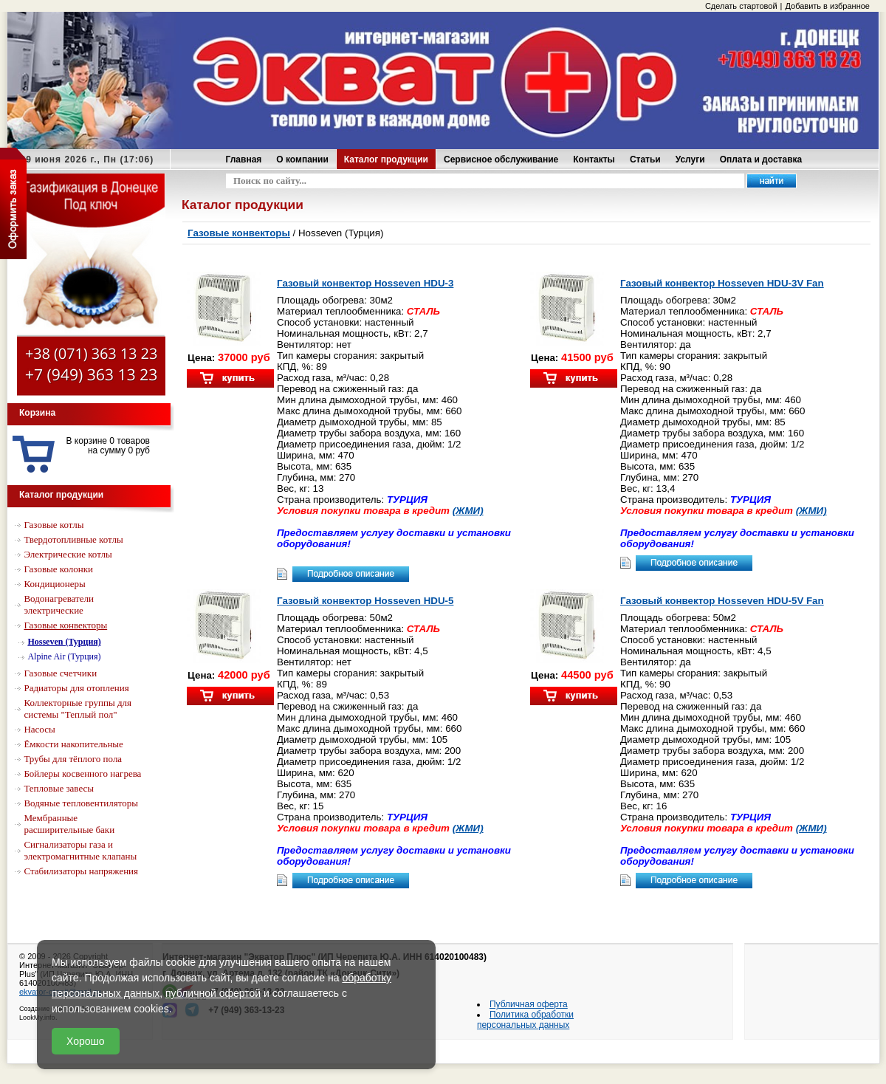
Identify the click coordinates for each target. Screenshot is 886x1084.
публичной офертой (213, 993)
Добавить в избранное (827, 5)
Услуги (690, 159)
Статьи (645, 159)
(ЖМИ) (468, 510)
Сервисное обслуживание (501, 159)
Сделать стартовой (741, 5)
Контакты (594, 159)
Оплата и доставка (761, 159)
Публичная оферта (529, 1004)
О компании (302, 159)
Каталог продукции (386, 159)
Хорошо (85, 1041)
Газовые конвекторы (239, 233)
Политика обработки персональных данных (525, 1019)
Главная (244, 159)
